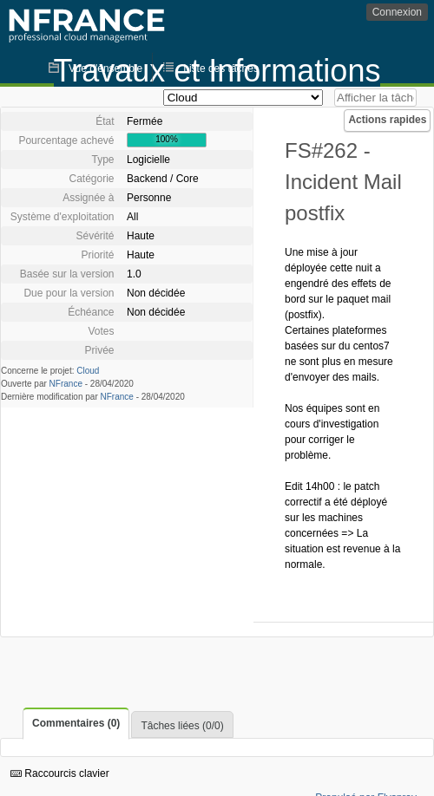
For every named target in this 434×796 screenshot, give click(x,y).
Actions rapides (387, 120)
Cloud (87, 370)
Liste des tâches (221, 68)
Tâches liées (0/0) (182, 726)
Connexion (397, 12)
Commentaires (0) (76, 723)
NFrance (65, 383)
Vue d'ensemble (105, 68)
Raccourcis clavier (59, 773)
